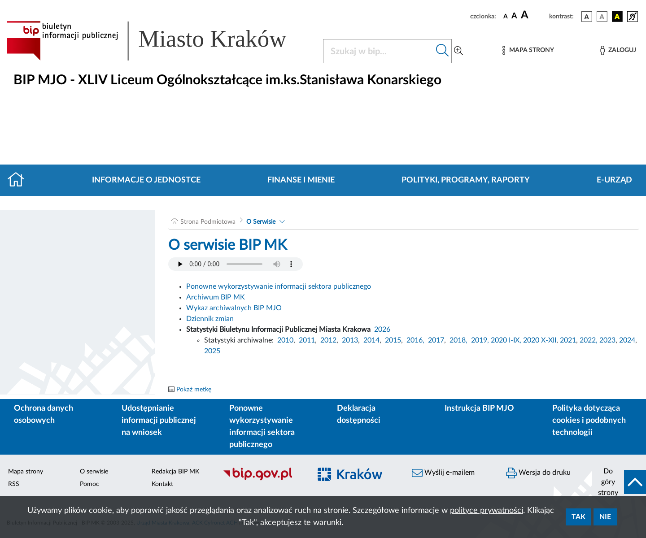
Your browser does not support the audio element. (235, 264)
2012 (328, 340)
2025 (212, 351)
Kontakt (162, 484)
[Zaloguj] (618, 50)
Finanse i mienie (301, 180)
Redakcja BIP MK (175, 472)
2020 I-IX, (506, 340)
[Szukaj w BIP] (378, 51)
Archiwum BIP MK (215, 297)
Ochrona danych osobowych (43, 414)
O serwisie (94, 472)
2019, (480, 340)
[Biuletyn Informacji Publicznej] (262, 479)
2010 (285, 340)
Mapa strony (25, 472)
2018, (458, 340)
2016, (415, 340)
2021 (568, 340)
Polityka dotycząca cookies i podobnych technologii (589, 420)
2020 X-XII (539, 340)
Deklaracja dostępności (358, 414)
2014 (371, 340)
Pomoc (89, 484)
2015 (393, 340)
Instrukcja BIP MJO (479, 408)
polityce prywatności (486, 511)
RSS (13, 484)
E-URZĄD (614, 180)
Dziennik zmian (210, 318)
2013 (350, 340)
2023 (607, 340)
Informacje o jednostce (146, 180)
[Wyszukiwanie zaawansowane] (458, 51)
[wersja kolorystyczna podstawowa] (587, 16)
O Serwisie (260, 222)
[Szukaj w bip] (442, 51)
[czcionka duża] (533, 15)
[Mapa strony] (528, 50)
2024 (627, 340)
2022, (589, 340)
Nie (605, 517)
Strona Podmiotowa (208, 222)
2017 (436, 340)
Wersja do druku (538, 473)
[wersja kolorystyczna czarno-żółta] (617, 16)
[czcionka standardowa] (505, 16)
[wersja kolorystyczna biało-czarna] (602, 16)
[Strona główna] (19, 180)
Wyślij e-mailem (443, 473)
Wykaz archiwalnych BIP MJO (234, 308)
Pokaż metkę (193, 389)
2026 (382, 329)
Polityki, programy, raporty (466, 180)
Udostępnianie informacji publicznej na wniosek (159, 420)
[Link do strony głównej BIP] (159, 41)
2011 (307, 340)
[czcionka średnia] (514, 16)
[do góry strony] (619, 482)
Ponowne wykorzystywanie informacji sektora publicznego (278, 286)
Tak (578, 517)
